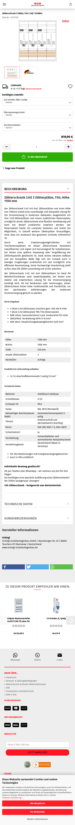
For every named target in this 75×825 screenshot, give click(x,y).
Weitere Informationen (37, 819)
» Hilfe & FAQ (10, 694)
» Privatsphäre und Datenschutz (19, 691)
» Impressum (10, 677)
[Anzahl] (37, 147)
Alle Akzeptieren (37, 803)
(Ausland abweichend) (33, 89)
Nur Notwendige (37, 812)
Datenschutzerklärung (11, 798)
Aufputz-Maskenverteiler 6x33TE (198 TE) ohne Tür (18, 619)
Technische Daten (18, 504)
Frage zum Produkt (15, 168)
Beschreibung (15, 189)
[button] (6, 147)
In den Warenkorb (34, 156)
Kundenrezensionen (20, 518)
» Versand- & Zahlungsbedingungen (20, 681)
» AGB (7, 688)
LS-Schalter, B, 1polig (56, 618)
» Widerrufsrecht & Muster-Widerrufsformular (25, 684)
